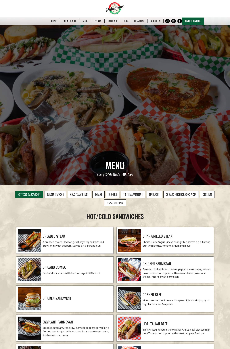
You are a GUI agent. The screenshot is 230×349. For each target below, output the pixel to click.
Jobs (125, 21)
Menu (85, 21)
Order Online (193, 21)
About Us (155, 21)
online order (70, 21)
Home (54, 21)
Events (97, 21)
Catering (112, 21)
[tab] (29, 194)
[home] (115, 8)
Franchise (139, 21)
